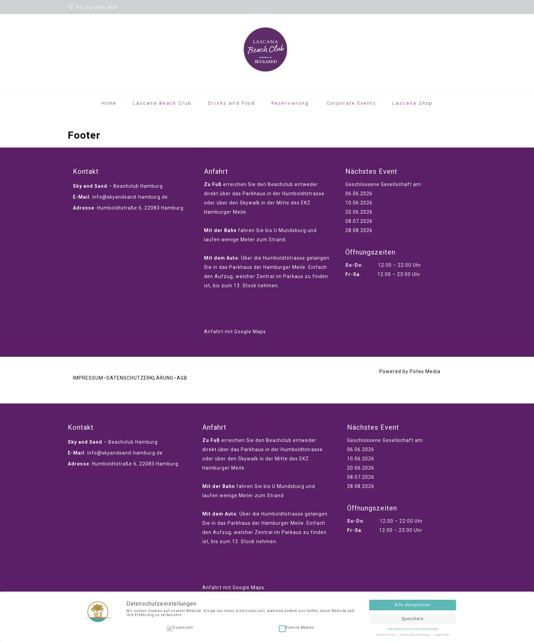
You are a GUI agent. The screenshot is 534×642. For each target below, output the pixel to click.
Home (108, 103)
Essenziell (179, 626)
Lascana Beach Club (162, 103)
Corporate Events (351, 103)
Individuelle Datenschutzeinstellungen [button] (412, 627)
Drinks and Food (231, 103)
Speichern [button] (413, 617)
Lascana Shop (412, 103)
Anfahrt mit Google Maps (235, 331)
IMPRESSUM (88, 378)
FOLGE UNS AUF (97, 7)
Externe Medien (296, 626)
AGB (182, 378)
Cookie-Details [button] (386, 633)
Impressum (442, 633)
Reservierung (290, 103)
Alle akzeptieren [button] (412, 603)
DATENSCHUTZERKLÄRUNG (140, 378)
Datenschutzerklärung (415, 633)
